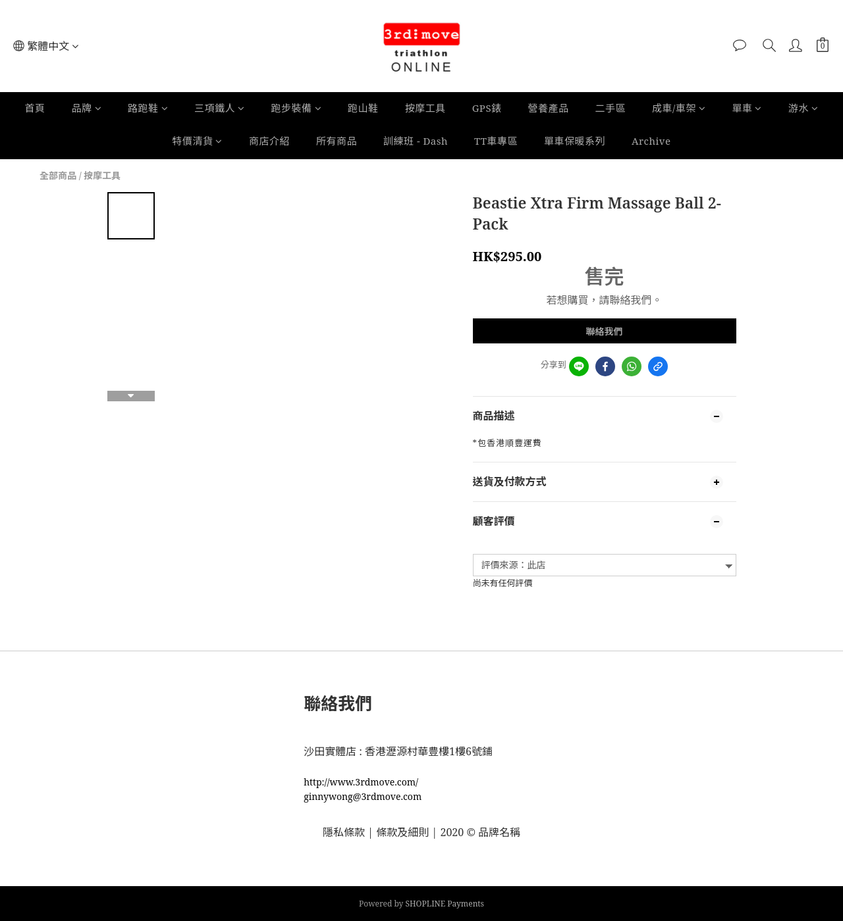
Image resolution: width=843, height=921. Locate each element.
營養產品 (548, 107)
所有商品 (336, 140)
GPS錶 (487, 107)
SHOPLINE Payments (445, 903)
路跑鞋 (148, 107)
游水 (803, 107)
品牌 (87, 107)
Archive (651, 140)
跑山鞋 (363, 107)
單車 (747, 107)
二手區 (610, 107)
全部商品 (58, 175)
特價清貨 (197, 140)
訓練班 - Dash (415, 140)
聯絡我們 (604, 331)
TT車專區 (496, 140)
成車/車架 (678, 107)
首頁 (35, 107)
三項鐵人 (219, 107)
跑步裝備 (296, 107)
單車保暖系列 (574, 140)
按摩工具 (425, 107)
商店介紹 (269, 140)
